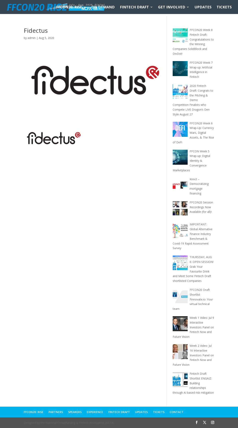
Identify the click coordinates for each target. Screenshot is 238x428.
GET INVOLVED (171, 7)
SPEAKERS (75, 412)
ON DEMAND (103, 7)
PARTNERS (56, 412)
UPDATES (202, 7)
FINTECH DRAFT (134, 7)
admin (32, 38)
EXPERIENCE (95, 412)
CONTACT (176, 412)
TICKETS (224, 7)
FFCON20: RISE (69, 7)
